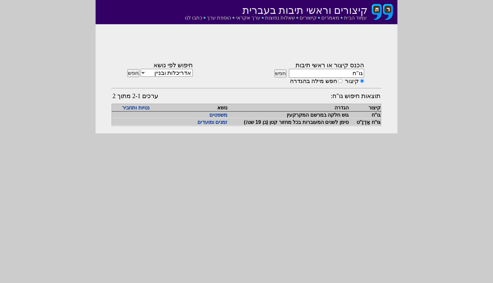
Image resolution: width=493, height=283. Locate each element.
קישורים (308, 17)
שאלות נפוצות (280, 17)
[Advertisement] (246, 45)
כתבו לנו (193, 17)
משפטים (218, 115)
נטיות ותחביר (135, 107)
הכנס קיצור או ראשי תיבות (330, 65)
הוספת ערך (219, 17)
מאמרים (330, 17)
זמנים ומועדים (212, 122)
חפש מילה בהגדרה (313, 81)
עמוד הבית (355, 17)
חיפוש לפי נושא (173, 65)
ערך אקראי (248, 17)
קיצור (352, 81)
